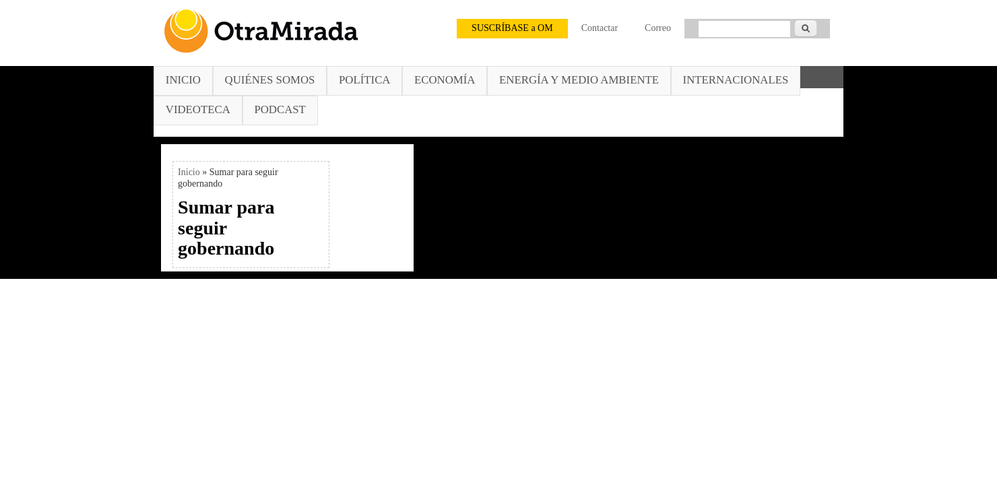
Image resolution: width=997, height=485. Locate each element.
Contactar (599, 28)
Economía (444, 79)
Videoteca (198, 109)
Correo (658, 28)
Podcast (279, 109)
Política (364, 79)
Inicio (183, 79)
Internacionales (736, 79)
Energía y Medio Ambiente (579, 79)
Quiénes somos (270, 79)
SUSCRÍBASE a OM (512, 28)
